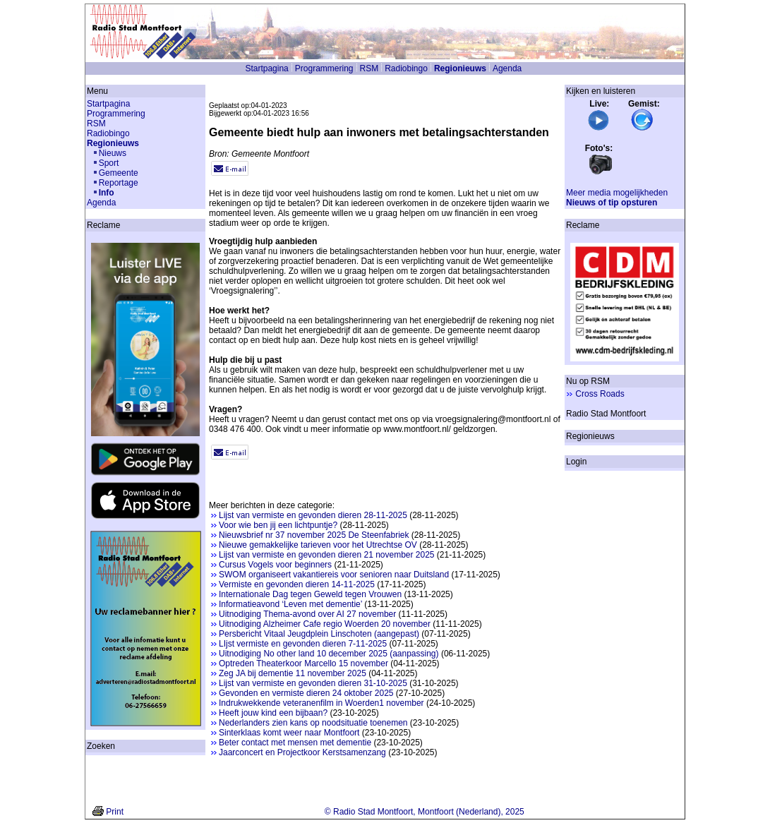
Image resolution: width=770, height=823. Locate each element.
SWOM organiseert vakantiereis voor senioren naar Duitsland (334, 574)
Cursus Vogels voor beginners (275, 565)
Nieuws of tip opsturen (611, 203)
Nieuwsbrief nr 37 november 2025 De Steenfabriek (314, 535)
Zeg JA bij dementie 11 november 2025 (292, 673)
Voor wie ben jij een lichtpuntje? (278, 525)
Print (115, 812)
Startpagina (266, 68)
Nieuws (112, 153)
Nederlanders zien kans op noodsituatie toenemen (313, 723)
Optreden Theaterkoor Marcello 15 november (303, 663)
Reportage (118, 183)
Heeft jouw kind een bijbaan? (273, 713)
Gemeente (118, 173)
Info (106, 193)
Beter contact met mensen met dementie (295, 742)
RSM (369, 68)
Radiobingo (406, 68)
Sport (109, 163)
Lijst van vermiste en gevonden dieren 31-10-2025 (313, 683)
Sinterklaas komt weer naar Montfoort (289, 733)
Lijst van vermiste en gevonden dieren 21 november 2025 (327, 555)
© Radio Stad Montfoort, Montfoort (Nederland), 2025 (424, 812)
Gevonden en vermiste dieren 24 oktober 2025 (306, 693)
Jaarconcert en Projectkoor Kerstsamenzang (302, 752)
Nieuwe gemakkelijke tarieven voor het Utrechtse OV (318, 545)
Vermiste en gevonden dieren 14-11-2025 (297, 584)
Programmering (324, 68)
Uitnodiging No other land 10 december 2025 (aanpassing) (329, 654)
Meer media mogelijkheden (617, 193)
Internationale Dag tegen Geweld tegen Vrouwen (310, 594)
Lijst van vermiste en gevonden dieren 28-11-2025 (313, 515)
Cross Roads (599, 394)
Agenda (507, 68)
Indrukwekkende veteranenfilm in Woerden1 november (321, 703)
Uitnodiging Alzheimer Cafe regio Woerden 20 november (325, 624)
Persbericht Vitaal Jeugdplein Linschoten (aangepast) (319, 634)
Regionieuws (460, 68)
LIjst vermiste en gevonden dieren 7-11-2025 (303, 644)
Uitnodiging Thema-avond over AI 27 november (307, 614)
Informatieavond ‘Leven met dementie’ (290, 604)
